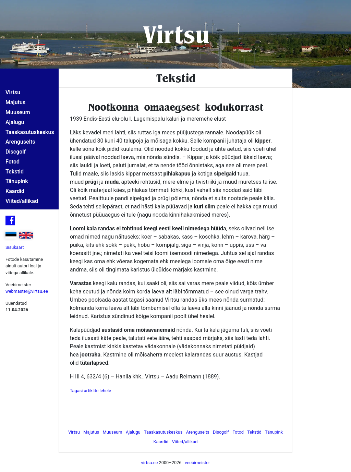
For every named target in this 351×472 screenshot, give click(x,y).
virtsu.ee (149, 462)
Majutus (15, 102)
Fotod (12, 161)
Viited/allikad (21, 201)
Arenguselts (20, 141)
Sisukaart (14, 247)
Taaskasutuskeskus (29, 132)
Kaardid (14, 191)
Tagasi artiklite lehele (90, 390)
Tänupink (16, 181)
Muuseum (17, 112)
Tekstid (14, 171)
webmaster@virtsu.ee (26, 291)
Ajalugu (14, 122)
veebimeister (197, 462)
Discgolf (15, 151)
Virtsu (176, 34)
